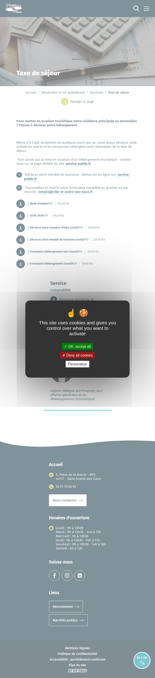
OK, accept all (77, 346)
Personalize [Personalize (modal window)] (77, 364)
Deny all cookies (77, 355)
